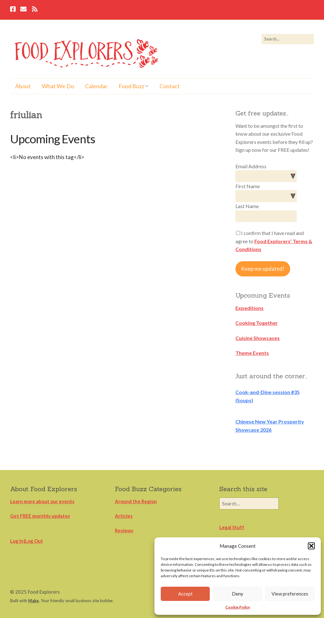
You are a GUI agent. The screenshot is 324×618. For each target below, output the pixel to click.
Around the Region (136, 501)
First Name (247, 186)
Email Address (250, 166)
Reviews (124, 530)
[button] (311, 546)
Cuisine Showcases (257, 338)
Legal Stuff (231, 527)
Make (33, 600)
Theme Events (252, 353)
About (23, 86)
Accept (185, 593)
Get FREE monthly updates (40, 516)
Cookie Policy (237, 607)
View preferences (289, 593)
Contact (169, 86)
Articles (124, 516)
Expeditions (249, 308)
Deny (237, 593)
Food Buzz (131, 86)
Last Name (247, 206)
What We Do (58, 86)
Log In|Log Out (26, 541)
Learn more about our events (42, 501)
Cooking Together (256, 323)
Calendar (96, 86)
